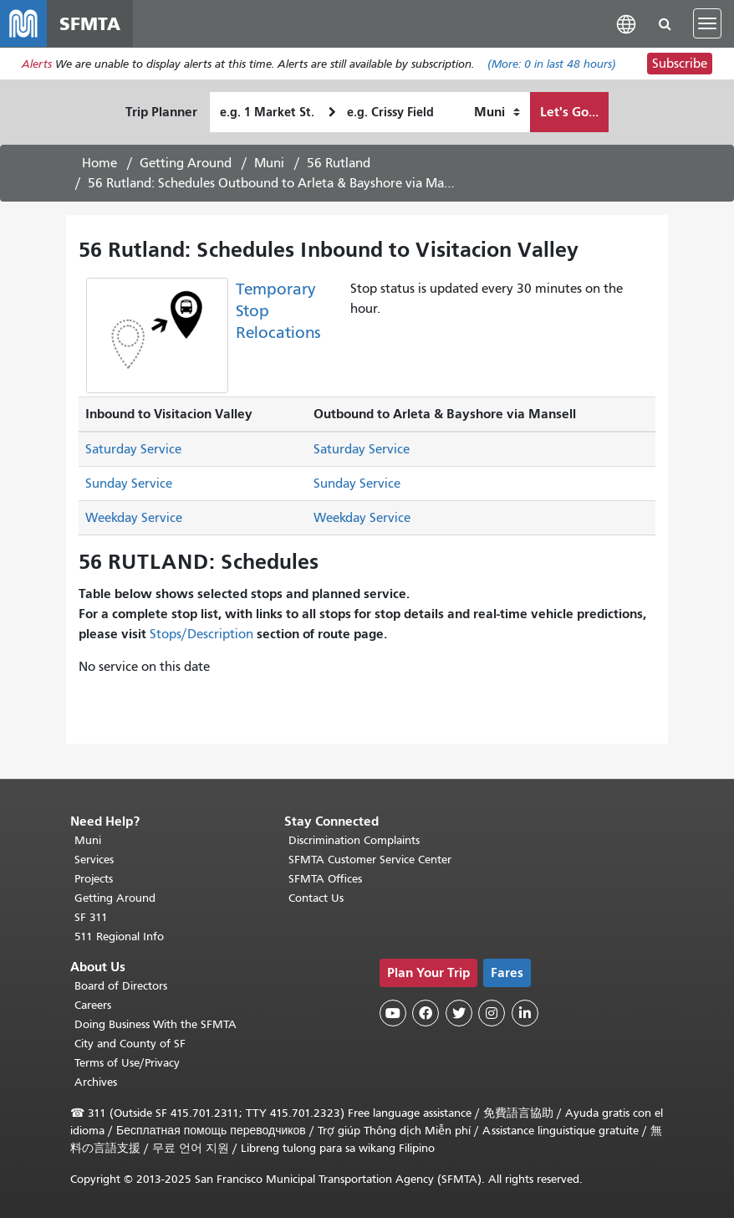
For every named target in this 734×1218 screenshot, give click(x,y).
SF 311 (91, 917)
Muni (269, 163)
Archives (95, 1082)
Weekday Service (133, 517)
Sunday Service (128, 483)
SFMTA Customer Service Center (369, 859)
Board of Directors (120, 986)
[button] (626, 23)
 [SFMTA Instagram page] (491, 1013)
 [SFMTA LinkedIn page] (525, 1013)
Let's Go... (569, 112)
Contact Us (316, 898)
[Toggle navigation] (707, 23)
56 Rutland (338, 163)
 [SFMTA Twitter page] (459, 1013)
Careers (92, 1005)
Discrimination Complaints (354, 840)
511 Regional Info (119, 936)
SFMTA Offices (325, 879)
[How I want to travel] (497, 112)
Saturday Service (133, 449)
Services (94, 859)
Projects (93, 879)
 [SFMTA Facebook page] (425, 1013)
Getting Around (186, 163)
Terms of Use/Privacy (127, 1063)
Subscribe (679, 63)
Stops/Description (201, 634)
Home (99, 163)
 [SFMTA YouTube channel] (392, 1013)
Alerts (37, 64)
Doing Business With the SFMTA (155, 1024)
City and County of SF (130, 1043)
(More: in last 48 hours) (551, 64)
